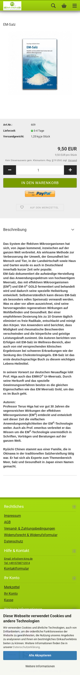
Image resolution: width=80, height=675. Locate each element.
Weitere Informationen (40, 666)
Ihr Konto (11, 594)
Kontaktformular (16, 568)
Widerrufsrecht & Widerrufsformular (30, 535)
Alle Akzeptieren (40, 655)
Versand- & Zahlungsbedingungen (29, 528)
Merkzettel (12, 587)
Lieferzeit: (9, 130)
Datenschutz (13, 541)
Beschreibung (14, 229)
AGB (7, 522)
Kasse (8, 600)
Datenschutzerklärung (26, 647)
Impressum (12, 516)
